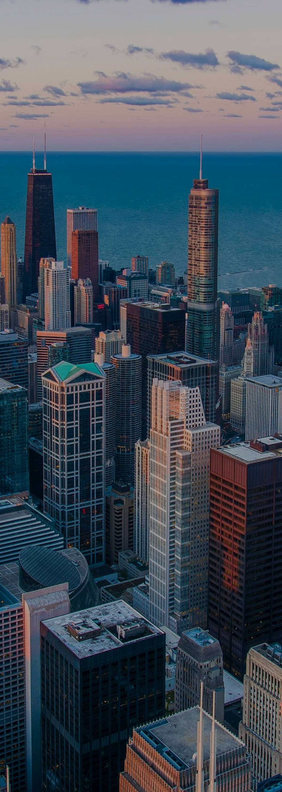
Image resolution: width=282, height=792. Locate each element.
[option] (141, 396)
